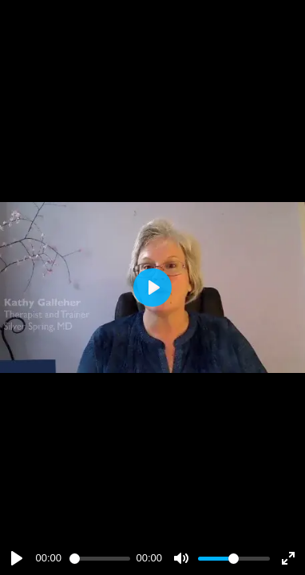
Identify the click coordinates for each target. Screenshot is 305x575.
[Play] (17, 558)
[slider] (99, 558)
